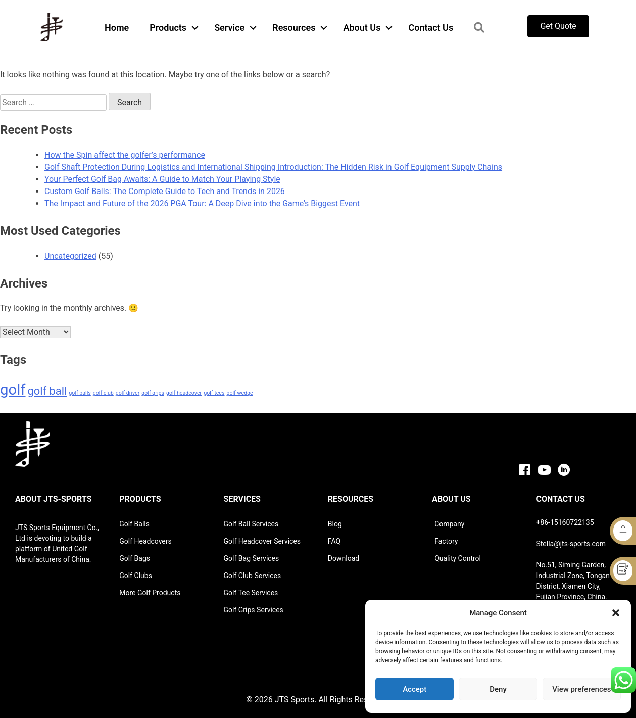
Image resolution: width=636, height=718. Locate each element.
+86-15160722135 (565, 522)
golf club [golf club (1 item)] (103, 393)
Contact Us (430, 27)
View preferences (581, 689)
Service (229, 27)
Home (117, 27)
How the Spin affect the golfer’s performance (124, 155)
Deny (498, 689)
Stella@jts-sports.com (571, 544)
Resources (293, 27)
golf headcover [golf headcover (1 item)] (184, 393)
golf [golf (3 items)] (13, 389)
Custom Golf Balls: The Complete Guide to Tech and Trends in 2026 (164, 191)
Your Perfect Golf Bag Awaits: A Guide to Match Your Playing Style (162, 179)
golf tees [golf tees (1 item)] (214, 393)
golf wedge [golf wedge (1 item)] (239, 393)
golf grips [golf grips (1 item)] (152, 393)
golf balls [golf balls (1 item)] (79, 393)
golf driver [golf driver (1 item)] (128, 393)
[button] (616, 613)
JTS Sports (295, 699)
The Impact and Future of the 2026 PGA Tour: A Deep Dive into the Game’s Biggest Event (202, 203)
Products (168, 27)
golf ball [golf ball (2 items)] (47, 391)
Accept (414, 689)
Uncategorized (70, 256)
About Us (361, 27)
